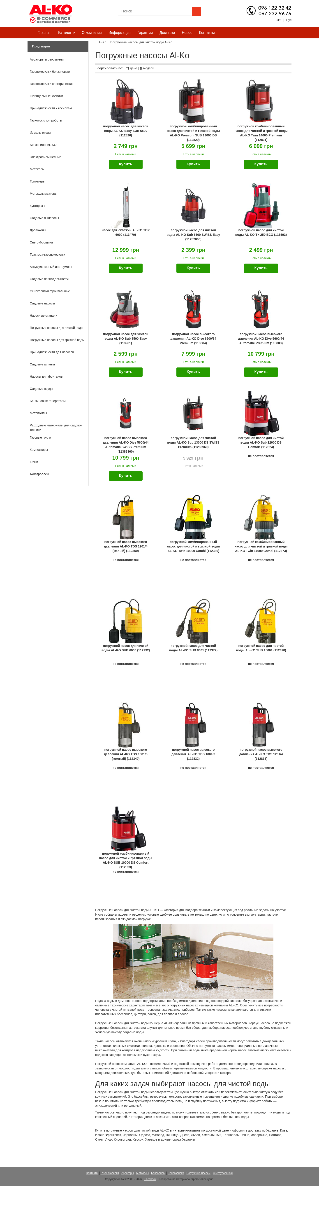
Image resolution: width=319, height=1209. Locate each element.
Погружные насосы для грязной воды (57, 340)
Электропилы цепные (45, 157)
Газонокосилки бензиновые (50, 71)
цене (131, 68)
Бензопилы (158, 1173)
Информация (120, 33)
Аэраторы (127, 1173)
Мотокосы (37, 169)
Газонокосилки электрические (52, 84)
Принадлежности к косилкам (51, 108)
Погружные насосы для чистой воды (56, 328)
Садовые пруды (41, 389)
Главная (44, 33)
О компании (92, 33)
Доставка (167, 33)
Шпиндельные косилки (46, 96)
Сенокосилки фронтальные (50, 291)
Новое (187, 33)
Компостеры (39, 449)
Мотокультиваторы (43, 193)
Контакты (207, 33)
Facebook (150, 1179)
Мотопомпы (38, 413)
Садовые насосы (42, 303)
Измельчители (40, 132)
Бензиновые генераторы (48, 401)
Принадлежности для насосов (52, 352)
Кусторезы (37, 206)
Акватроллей (39, 474)
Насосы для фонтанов (46, 376)
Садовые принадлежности (49, 279)
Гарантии (145, 33)
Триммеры (37, 181)
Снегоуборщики (41, 242)
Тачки (34, 462)
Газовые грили (40, 437)
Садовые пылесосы (44, 218)
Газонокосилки (110, 1173)
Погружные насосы (198, 1173)
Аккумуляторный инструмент (51, 267)
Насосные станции (43, 315)
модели (147, 68)
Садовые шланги (42, 364)
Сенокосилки (176, 1173)
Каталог (66, 33)
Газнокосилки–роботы (46, 120)
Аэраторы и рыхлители (47, 59)
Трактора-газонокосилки (47, 254)
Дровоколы (38, 230)
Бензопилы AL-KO (43, 145)
